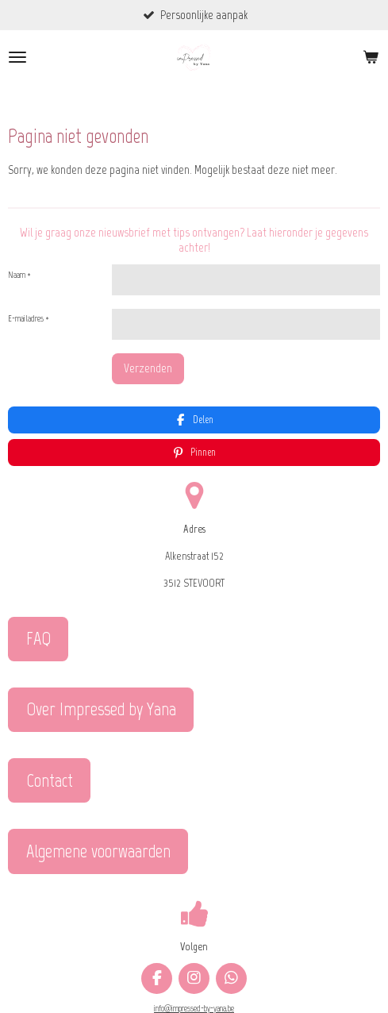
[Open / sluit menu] (17, 58)
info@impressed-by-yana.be (194, 968)
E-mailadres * (28, 319)
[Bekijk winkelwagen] (370, 58)
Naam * (19, 275)
